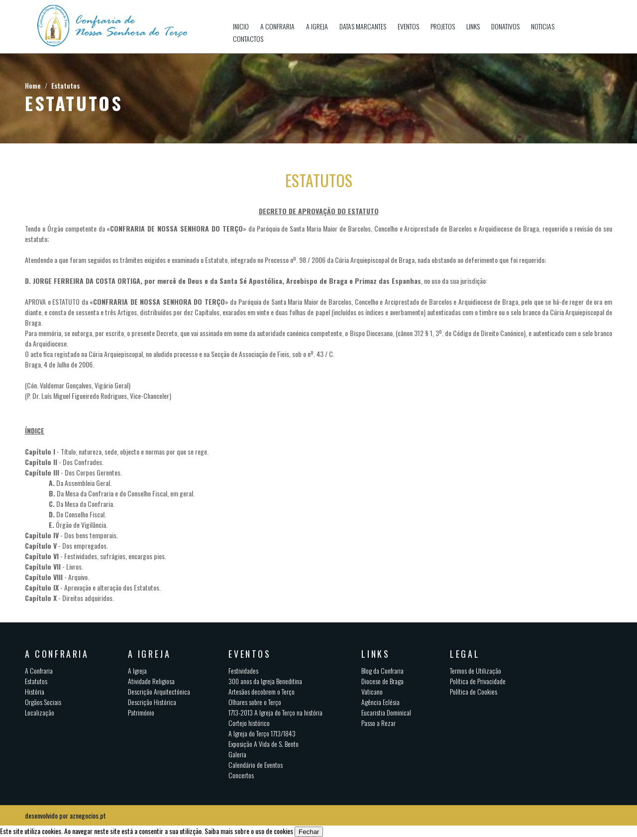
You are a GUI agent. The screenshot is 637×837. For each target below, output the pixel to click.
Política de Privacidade (478, 681)
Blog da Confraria (382, 670)
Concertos (241, 775)
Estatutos (65, 85)
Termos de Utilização (475, 670)
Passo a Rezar (378, 722)
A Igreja (317, 26)
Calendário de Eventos (255, 764)
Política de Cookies (473, 691)
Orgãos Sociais (43, 702)
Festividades (243, 670)
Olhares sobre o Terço (254, 702)
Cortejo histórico (249, 722)
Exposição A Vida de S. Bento (263, 743)
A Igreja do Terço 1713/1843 (262, 733)
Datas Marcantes (362, 26)
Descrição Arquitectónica (159, 691)
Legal (465, 653)
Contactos (248, 38)
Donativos (505, 26)
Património (141, 712)
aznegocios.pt (88, 815)
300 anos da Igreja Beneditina (265, 681)
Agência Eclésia (380, 702)
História (34, 691)
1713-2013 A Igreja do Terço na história (275, 712)
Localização (39, 712)
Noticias (542, 26)
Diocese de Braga (382, 681)
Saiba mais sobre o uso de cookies (249, 831)
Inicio (241, 26)
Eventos (408, 26)
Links (473, 26)
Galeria (237, 754)
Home (33, 85)
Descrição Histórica (152, 702)
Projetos (442, 26)
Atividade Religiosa (151, 681)
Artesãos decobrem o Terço (261, 691)
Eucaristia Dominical (386, 712)
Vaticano (372, 691)
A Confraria (277, 26)
